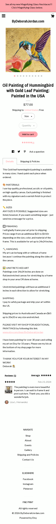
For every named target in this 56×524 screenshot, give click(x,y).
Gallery (28, 449)
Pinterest (28, 488)
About (28, 440)
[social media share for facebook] (13, 151)
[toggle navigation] (3, 15)
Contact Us (28, 459)
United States (31, 109)
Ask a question (36, 151)
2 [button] (17, 76)
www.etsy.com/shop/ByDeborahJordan (23, 332)
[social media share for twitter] (19, 151)
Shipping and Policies (28, 454)
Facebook (28, 479)
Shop (28, 435)
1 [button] (14, 76)
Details (10, 161)
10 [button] (41, 76)
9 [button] (38, 76)
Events (28, 445)
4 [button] (23, 76)
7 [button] (32, 76)
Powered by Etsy (28, 517)
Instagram (28, 483)
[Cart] (52, 16)
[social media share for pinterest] (25, 151)
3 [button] (20, 76)
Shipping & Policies (30, 161)
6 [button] (29, 76)
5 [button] (26, 76)
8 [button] (35, 76)
